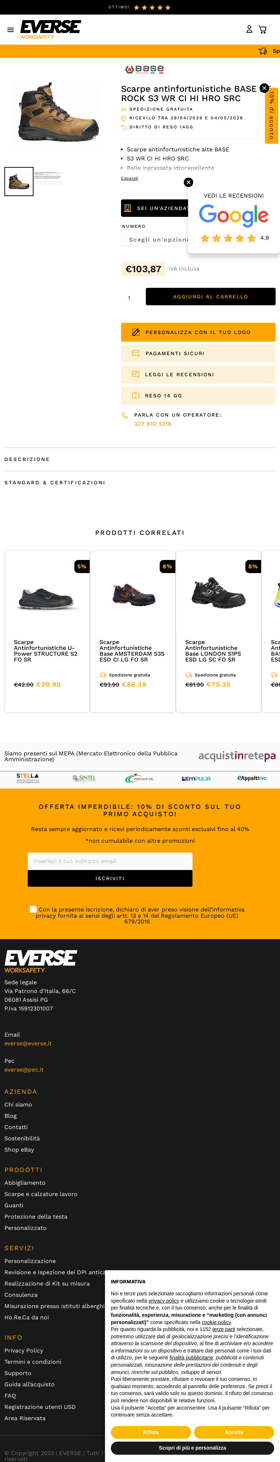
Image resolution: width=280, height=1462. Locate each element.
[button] (11, 29)
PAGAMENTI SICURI (175, 353)
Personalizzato (25, 1228)
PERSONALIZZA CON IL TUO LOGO (191, 332)
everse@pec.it (24, 1069)
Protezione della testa (35, 1217)
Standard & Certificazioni (55, 482)
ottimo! (119, 7)
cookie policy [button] (216, 1322)
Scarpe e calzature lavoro (41, 1194)
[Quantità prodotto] (131, 298)
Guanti (13, 1205)
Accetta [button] (234, 1432)
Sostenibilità (22, 1138)
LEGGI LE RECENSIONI (179, 374)
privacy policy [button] (164, 1301)
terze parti (224, 1329)
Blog (10, 1116)
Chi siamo (18, 1105)
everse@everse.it (28, 1043)
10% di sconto (271, 115)
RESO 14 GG (163, 395)
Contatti (16, 1127)
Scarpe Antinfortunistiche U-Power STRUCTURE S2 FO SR (45, 651)
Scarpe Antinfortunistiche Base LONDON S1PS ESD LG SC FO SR (213, 651)
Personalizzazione (30, 1261)
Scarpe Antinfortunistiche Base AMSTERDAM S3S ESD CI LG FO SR (132, 651)
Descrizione (27, 459)
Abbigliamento (25, 1183)
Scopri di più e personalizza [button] (192, 1448)
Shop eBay (19, 1150)
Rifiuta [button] (151, 1432)
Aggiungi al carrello (210, 296)
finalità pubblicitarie (191, 1357)
